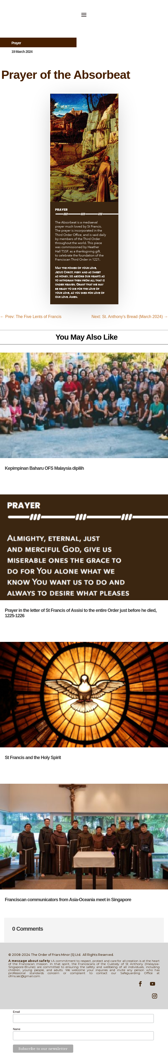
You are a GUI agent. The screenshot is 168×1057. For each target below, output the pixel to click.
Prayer (16, 43)
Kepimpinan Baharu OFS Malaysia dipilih (44, 468)
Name (16, 1029)
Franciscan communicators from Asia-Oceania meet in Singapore (68, 899)
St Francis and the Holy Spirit (33, 757)
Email (16, 1011)
